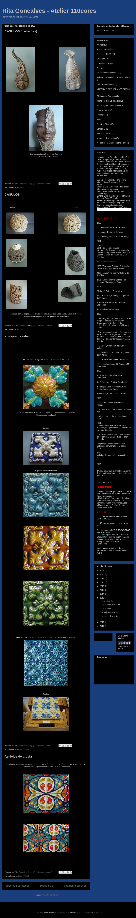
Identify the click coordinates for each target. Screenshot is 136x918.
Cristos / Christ (103, 63)
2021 (102, 571)
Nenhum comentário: (46, 183)
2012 (102, 622)
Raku (99, 119)
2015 (102, 590)
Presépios (101, 115)
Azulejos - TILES (22, 749)
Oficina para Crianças (106, 96)
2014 (102, 594)
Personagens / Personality (108, 105)
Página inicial (46, 886)
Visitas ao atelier (104, 133)
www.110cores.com (105, 30)
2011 (102, 626)
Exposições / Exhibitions (107, 73)
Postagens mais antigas (76, 886)
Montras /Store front (105, 84)
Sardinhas (101, 129)
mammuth (79, 912)
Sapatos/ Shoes (104, 124)
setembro (106, 601)
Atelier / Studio (103, 49)
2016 (102, 586)
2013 (102, 598)
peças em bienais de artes (108, 101)
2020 (102, 574)
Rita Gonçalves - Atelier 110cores (49, 10)
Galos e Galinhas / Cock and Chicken (113, 77)
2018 (102, 582)
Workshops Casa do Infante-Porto (112, 143)
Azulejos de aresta (18, 756)
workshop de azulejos (106, 138)
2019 (102, 578)
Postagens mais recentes (17, 886)
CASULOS (19, 187)
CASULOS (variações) (21, 31)
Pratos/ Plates (103, 110)
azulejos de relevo (18, 336)
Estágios (100, 68)
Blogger (99, 912)
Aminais (100, 45)
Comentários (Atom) (49, 895)
